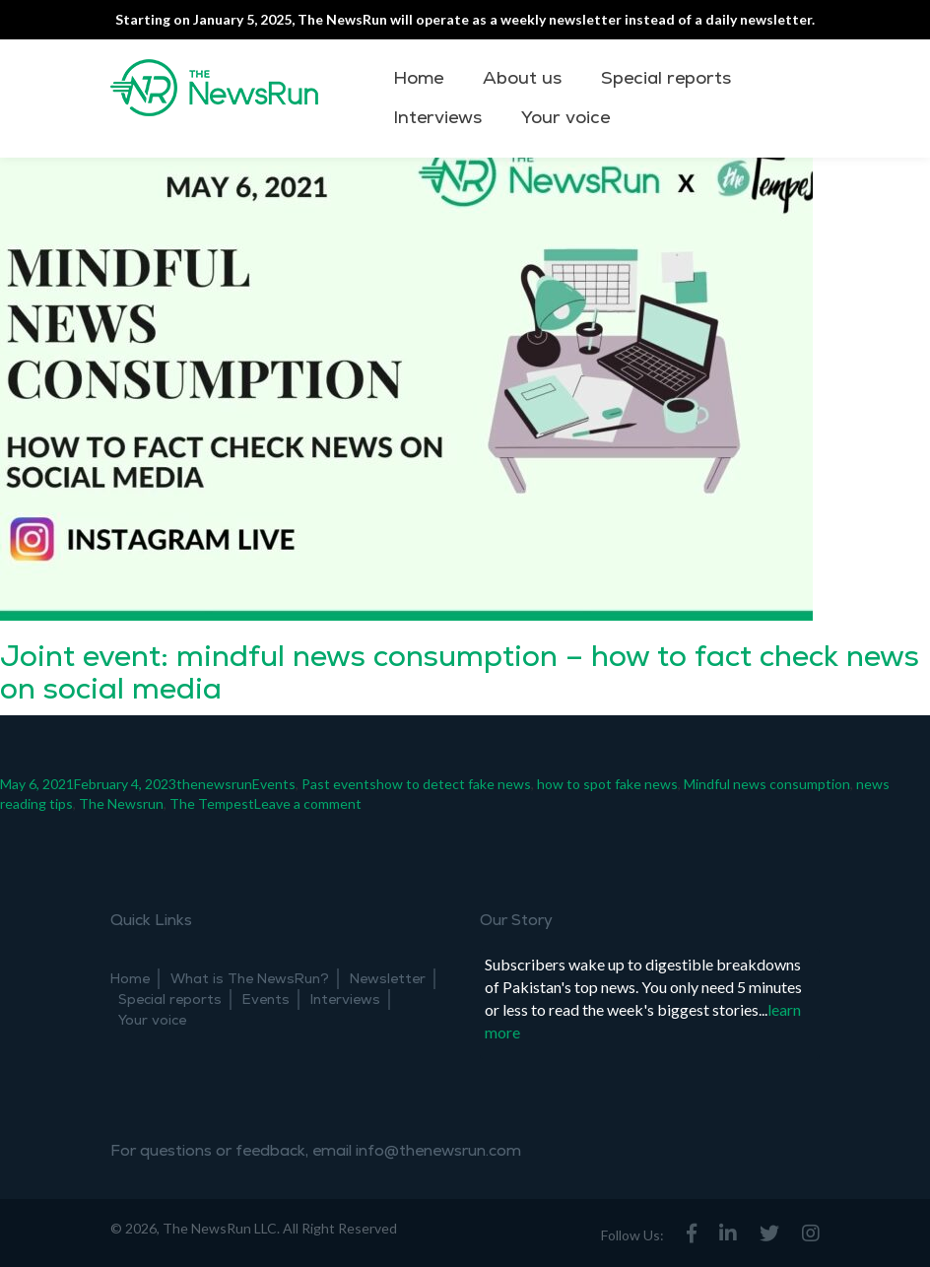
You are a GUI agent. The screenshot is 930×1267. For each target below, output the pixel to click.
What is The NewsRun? (249, 978)
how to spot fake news (607, 783)
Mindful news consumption (767, 783)
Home (418, 78)
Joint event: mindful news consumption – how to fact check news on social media (459, 672)
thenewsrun (214, 783)
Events (274, 783)
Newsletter (388, 978)
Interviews (437, 117)
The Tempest (211, 803)
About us (522, 78)
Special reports (666, 78)
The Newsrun (121, 803)
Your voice (565, 117)
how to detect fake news (453, 783)
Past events (338, 783)
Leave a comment (308, 803)
